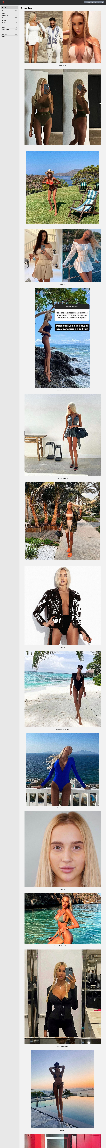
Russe (4, 25)
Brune (4, 20)
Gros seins (5, 10)
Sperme (4, 32)
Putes (4, 22)
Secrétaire (5, 15)
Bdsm (3, 36)
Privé (3, 39)
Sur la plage (5, 29)
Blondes (4, 34)
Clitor (3, 27)
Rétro (3, 13)
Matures (4, 18)
